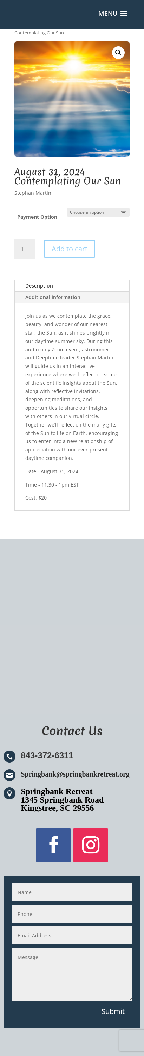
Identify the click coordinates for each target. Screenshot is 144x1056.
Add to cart (69, 248)
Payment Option (37, 216)
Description (39, 285)
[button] (118, 52)
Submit (113, 1011)
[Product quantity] (24, 249)
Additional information (52, 297)
